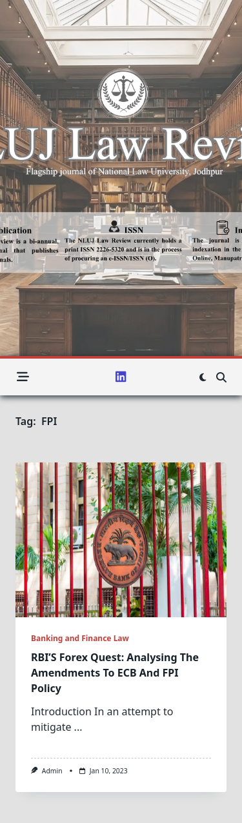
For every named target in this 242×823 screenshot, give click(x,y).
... (78, 727)
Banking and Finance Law (80, 638)
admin (52, 770)
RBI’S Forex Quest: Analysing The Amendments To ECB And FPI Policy (115, 672)
